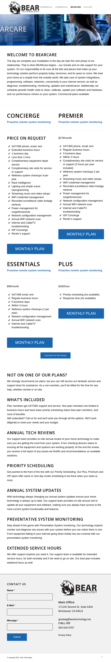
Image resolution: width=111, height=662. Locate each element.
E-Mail (11, 605)
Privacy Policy (64, 635)
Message (12, 620)
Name (11, 590)
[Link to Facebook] (102, 657)
